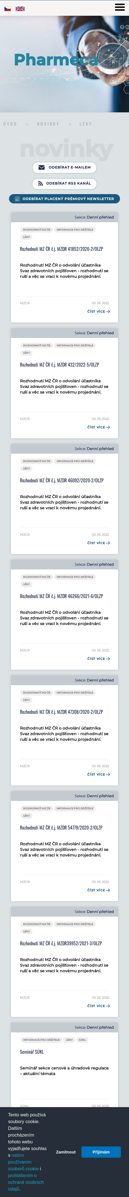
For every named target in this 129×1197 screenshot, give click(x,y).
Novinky (49, 123)
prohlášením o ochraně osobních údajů (26, 1182)
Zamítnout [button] (66, 1152)
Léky (86, 123)
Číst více (98, 312)
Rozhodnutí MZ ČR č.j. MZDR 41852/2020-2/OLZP (61, 249)
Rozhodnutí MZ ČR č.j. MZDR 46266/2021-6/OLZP (61, 596)
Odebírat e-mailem (65, 167)
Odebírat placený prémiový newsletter (68, 199)
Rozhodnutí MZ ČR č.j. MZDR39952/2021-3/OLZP (61, 943)
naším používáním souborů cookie (23, 1162)
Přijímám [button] (101, 1152)
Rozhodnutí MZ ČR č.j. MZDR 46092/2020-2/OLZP (62, 480)
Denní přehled (100, 217)
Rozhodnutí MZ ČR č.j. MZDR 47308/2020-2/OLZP (61, 712)
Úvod (11, 123)
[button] (22, 1190)
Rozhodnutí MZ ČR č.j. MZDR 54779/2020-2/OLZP (61, 827)
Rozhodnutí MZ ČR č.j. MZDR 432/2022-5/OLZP (59, 364)
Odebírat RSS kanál (64, 183)
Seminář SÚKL (32, 1052)
